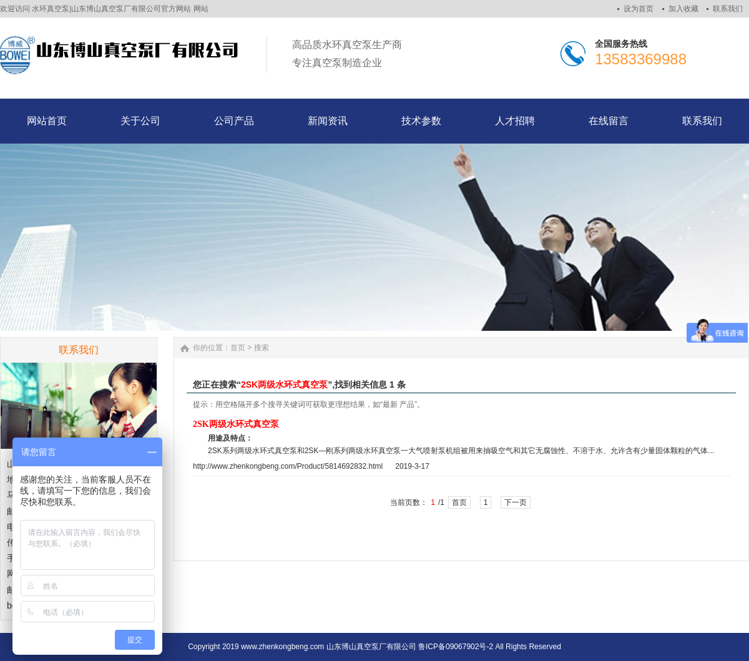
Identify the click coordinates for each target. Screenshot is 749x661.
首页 (237, 347)
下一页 (515, 502)
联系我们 (728, 8)
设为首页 (639, 8)
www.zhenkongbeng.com (282, 646)
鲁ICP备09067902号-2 (455, 646)
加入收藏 (683, 8)
